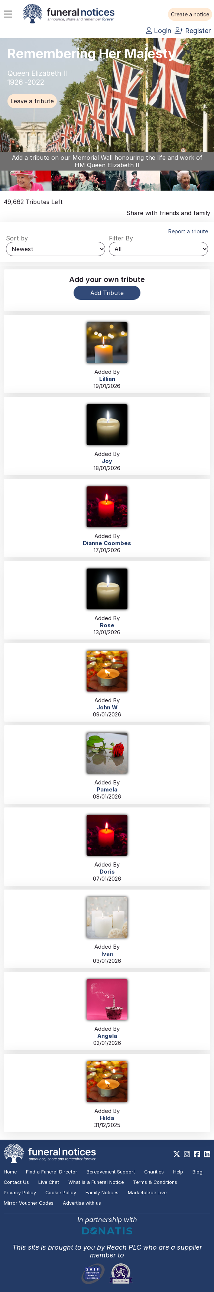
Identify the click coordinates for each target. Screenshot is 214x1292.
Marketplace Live (147, 1192)
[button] (190, 14)
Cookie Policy (60, 1192)
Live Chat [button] (48, 1182)
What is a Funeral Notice (96, 1182)
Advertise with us (82, 1203)
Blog (197, 1172)
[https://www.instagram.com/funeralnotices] (187, 1154)
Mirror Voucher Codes (29, 1203)
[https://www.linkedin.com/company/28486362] (207, 1154)
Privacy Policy (20, 1192)
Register (193, 31)
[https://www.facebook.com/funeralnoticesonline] (197, 1154)
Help (178, 1172)
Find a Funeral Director (51, 1172)
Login (158, 31)
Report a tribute (188, 231)
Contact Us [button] (16, 1182)
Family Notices (102, 1192)
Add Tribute (107, 293)
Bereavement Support (111, 1172)
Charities (154, 1172)
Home (10, 1172)
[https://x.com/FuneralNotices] (176, 1154)
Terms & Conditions (155, 1182)
